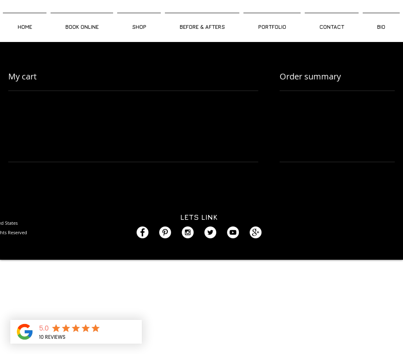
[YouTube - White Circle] (233, 232)
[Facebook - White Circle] (142, 232)
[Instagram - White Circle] (188, 232)
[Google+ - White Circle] (256, 232)
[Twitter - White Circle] (210, 232)
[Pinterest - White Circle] (165, 232)
